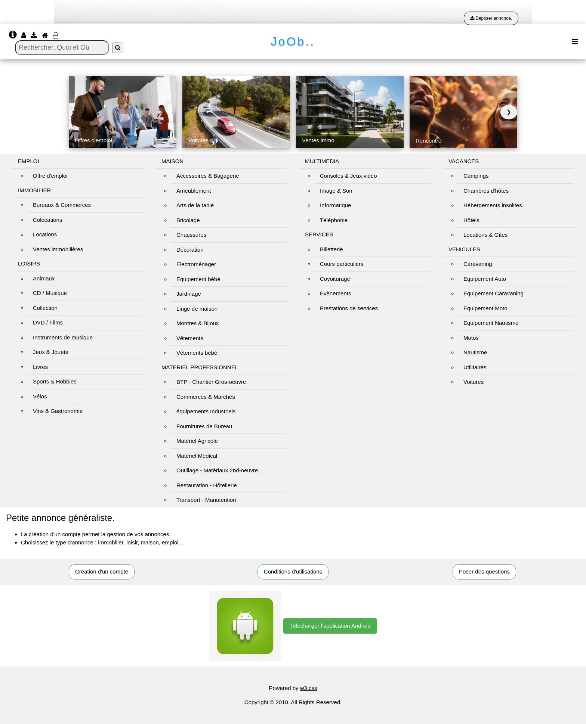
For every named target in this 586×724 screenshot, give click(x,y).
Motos (471, 338)
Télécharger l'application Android (330, 625)
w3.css (308, 688)
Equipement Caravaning (493, 293)
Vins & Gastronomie (58, 411)
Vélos (40, 396)
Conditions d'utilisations (293, 571)
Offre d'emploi (50, 176)
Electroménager (196, 264)
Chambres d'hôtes (486, 190)
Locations (45, 234)
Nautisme (475, 352)
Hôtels (471, 220)
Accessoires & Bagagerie (207, 176)
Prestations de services (349, 308)
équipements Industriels (205, 411)
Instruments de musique (63, 337)
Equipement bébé (198, 279)
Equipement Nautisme (491, 323)
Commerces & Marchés (205, 397)
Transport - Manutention (206, 500)
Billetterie (331, 249)
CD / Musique (50, 293)
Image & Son (336, 190)
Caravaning (477, 264)
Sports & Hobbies (55, 381)
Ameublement (193, 190)
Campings (476, 176)
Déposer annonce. (491, 18)
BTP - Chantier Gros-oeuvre (211, 382)
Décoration (190, 249)
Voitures (473, 382)
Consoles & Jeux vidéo (348, 176)
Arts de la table (195, 205)
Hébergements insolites (492, 205)
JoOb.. (293, 41)
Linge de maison (197, 308)
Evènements (335, 293)
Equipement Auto (484, 279)
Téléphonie (334, 220)
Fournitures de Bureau (204, 426)
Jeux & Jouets (50, 352)
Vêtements (189, 338)
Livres (40, 367)
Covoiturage (335, 279)
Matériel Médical (196, 456)
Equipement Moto (485, 308)
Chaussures (191, 235)
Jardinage (188, 293)
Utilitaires (475, 367)
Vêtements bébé (196, 352)
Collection (45, 308)
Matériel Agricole (197, 441)
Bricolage (188, 220)
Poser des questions (484, 571)
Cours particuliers (342, 264)
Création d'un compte (101, 571)
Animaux (44, 278)
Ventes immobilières (58, 249)
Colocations (47, 220)
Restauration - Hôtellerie (206, 485)
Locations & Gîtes (485, 235)
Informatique (335, 205)
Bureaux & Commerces (62, 205)
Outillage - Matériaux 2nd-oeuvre (217, 470)
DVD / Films (48, 322)
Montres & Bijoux (197, 323)
